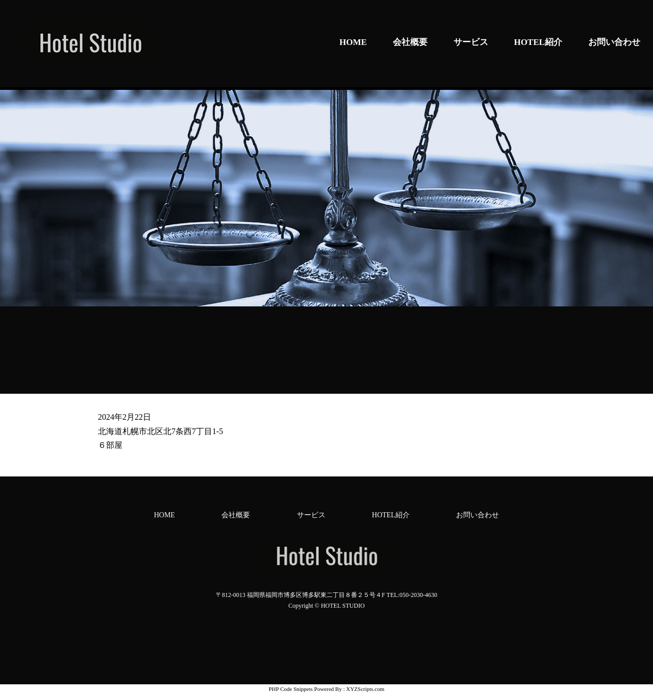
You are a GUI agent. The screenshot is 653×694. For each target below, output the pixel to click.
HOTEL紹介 (538, 42)
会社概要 (410, 42)
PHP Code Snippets (291, 689)
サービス (471, 42)
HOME (353, 42)
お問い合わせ (614, 42)
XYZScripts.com (365, 689)
